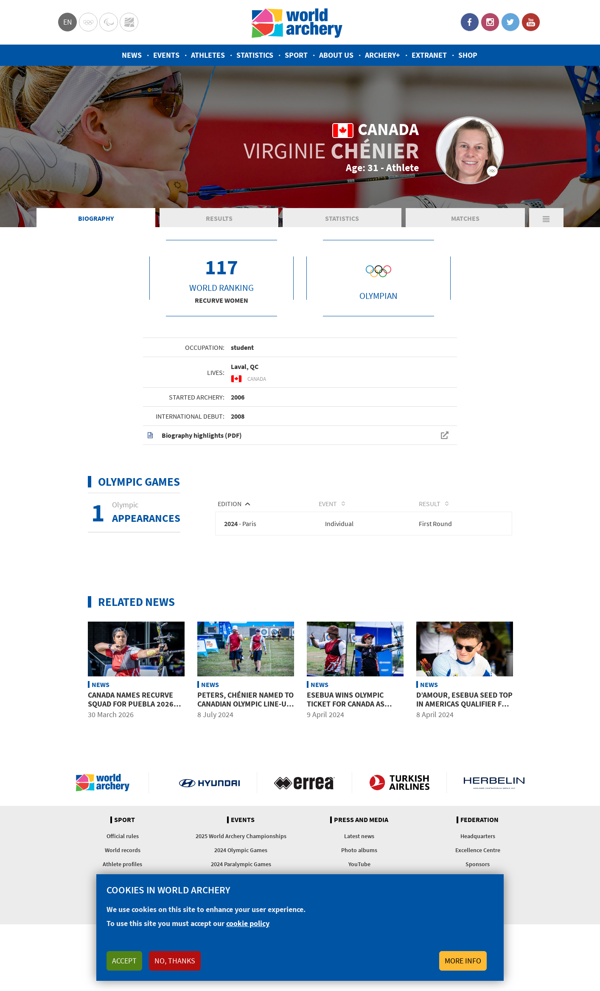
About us (336, 55)
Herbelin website (494, 782)
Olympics (88, 22)
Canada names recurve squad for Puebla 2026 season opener (131, 704)
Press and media (361, 820)
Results (219, 218)
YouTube (530, 22)
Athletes (208, 55)
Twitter (510, 22)
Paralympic (108, 22)
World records (122, 850)
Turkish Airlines (399, 782)
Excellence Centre (477, 850)
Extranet (429, 55)
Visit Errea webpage (304, 782)
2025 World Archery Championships (241, 836)
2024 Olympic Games (240, 850)
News (132, 55)
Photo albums (359, 850)
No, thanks (174, 961)
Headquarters (477, 836)
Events (166, 55)
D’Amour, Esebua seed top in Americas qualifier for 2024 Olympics (464, 704)
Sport (296, 55)
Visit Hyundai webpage (209, 782)
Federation (479, 820)
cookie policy (247, 923)
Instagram (490, 22)
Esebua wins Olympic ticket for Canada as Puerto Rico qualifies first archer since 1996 (351, 708)
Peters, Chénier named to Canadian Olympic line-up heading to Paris (245, 704)
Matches (465, 218)
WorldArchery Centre (129, 22)
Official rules (123, 836)
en (67, 22)
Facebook (469, 22)
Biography (96, 218)
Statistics (254, 55)
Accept (124, 961)
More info (463, 961)
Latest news (359, 836)
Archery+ (382, 55)
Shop (467, 55)
